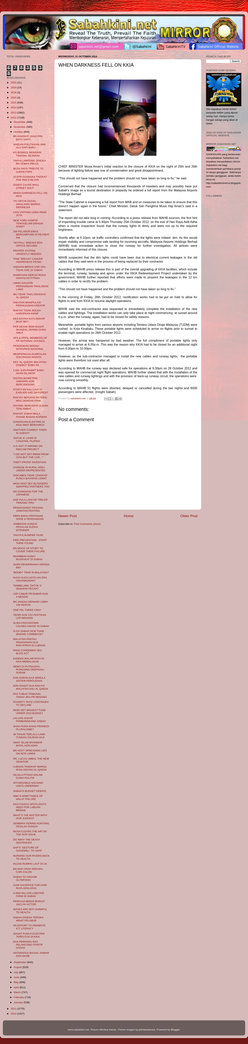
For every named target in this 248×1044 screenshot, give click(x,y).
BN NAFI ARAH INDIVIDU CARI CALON (28, 870)
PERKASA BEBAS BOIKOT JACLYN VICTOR (29, 903)
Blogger (175, 1029)
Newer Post (67, 516)
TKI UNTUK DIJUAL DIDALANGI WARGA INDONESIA (26, 204)
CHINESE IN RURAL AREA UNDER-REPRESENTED (29, 469)
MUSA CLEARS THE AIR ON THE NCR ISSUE (30, 833)
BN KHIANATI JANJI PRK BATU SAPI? (28, 138)
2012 (14, 117)
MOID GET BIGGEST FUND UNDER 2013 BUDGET (29, 712)
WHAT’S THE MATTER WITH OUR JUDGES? (30, 817)
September (20, 962)
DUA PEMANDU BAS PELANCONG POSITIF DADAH (28, 944)
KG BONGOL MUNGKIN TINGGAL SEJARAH (27, 154)
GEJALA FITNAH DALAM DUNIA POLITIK (28, 776)
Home (128, 516)
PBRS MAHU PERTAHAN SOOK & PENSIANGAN (28, 517)
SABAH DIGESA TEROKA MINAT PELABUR (28, 919)
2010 (14, 1013)
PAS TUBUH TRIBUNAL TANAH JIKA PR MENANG (30, 695)
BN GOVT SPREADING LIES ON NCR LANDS (30, 752)
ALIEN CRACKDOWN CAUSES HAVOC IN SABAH (31, 624)
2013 (14, 112)
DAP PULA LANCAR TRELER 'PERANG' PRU (30, 501)
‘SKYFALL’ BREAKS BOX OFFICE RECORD (28, 244)
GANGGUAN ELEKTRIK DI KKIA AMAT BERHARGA (29, 423)
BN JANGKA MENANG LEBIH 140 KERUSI (30, 603)
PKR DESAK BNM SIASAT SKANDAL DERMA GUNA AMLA (29, 329)
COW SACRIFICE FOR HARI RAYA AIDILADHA (30, 887)
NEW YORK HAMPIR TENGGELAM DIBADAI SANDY (28, 223)
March (18, 992)
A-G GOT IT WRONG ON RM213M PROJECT (27, 448)
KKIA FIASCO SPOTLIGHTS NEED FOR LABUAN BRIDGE (29, 807)
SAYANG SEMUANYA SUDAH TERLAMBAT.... (30, 407)
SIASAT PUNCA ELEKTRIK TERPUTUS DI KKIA (29, 935)
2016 (14, 97)
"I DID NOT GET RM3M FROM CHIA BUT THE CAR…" (31, 456)
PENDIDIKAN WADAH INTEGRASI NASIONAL (28, 347)
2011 (14, 1008)
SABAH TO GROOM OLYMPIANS (25, 878)
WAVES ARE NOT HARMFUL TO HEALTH (30, 911)
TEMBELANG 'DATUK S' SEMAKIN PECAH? (27, 587)
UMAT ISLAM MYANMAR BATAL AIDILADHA (27, 744)
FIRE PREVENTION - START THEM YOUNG (30, 542)
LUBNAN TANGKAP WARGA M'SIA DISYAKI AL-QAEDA (30, 768)
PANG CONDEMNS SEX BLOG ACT (27, 652)
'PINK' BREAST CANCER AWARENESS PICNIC (28, 260)
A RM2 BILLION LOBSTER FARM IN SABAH (28, 895)
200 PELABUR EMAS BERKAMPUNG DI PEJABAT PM (31, 234)
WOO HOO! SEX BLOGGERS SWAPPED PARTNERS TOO (31, 485)
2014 (14, 107)
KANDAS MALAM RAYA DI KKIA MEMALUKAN (28, 660)
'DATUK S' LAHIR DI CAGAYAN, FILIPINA (26, 440)
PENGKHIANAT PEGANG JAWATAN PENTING (28, 509)
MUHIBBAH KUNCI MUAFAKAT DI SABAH (27, 558)
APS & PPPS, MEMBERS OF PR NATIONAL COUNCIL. (30, 339)
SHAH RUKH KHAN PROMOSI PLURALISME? (31, 728)
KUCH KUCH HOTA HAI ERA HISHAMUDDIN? (30, 579)
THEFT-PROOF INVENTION (29, 462)
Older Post (188, 516)
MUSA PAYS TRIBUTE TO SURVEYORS (28, 170)
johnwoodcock (147, 1029)
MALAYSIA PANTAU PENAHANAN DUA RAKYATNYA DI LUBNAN (29, 642)
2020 (14, 82)
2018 (14, 92)
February (19, 997)
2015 (14, 102)
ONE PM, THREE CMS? (27, 610)
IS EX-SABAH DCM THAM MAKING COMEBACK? (28, 633)
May (16, 982)
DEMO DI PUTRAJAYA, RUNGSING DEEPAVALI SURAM (28, 669)
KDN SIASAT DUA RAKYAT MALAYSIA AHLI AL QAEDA (30, 687)
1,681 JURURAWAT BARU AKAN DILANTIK (28, 372)
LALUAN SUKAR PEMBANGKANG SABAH (29, 720)
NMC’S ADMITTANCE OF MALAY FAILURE (28, 797)
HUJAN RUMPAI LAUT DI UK (30, 863)
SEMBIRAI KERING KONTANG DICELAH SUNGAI (31, 825)
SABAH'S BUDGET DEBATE (29, 791)
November (20, 126)
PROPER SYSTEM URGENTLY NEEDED (27, 252)
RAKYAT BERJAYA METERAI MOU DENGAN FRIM (30, 399)
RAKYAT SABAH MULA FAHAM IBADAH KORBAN (30, 415)
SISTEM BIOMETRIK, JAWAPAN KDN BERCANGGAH (25, 381)
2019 (14, 87)
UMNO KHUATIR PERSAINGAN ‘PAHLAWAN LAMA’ (30, 286)
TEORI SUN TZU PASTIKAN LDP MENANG (29, 616)
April (17, 987)
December (20, 122)
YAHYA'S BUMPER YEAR (28, 535)
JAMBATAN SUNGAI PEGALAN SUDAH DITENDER (25, 526)
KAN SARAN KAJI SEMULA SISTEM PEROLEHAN (29, 679)
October (19, 131)
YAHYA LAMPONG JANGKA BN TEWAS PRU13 (29, 162)
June (17, 977)
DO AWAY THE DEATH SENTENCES (26, 841)
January (19, 1002)
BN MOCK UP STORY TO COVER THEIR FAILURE (29, 550)
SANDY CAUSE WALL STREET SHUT (26, 186)
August (18, 967)
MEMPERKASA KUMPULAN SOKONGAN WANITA (29, 356)
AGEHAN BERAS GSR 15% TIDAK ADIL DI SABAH (29, 268)
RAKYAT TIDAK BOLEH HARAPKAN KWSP (27, 312)
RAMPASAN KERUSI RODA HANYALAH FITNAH (29, 277)
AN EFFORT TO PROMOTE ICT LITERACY (29, 927)
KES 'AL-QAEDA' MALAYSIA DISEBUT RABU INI (29, 364)
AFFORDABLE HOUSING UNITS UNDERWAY (28, 784)
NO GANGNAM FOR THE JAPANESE (28, 493)
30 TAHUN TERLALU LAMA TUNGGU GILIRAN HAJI (29, 736)
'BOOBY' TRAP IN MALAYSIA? (31, 572)
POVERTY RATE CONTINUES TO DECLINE (31, 703)
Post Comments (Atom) (87, 523)
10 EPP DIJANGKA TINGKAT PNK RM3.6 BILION (30, 178)
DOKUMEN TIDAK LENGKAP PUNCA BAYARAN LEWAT (30, 477)
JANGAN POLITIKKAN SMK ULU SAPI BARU (29, 146)
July (16, 972)
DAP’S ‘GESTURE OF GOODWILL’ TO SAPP (27, 849)
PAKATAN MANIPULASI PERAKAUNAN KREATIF (29, 304)
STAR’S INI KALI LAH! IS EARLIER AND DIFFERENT (30, 391)
